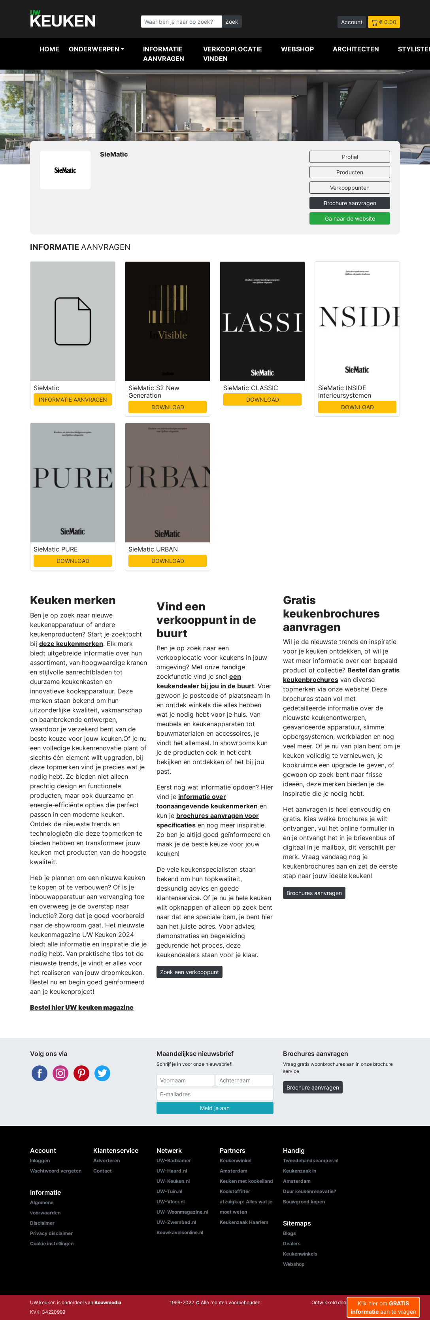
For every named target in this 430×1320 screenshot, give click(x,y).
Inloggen (40, 1160)
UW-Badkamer (174, 1160)
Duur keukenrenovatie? (309, 1191)
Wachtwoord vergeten (55, 1171)
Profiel (350, 156)
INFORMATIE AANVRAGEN (73, 399)
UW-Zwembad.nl (176, 1222)
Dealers (292, 1243)
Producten (349, 172)
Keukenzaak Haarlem (244, 1222)
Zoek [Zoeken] (231, 21)
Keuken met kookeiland (246, 1181)
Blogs (289, 1233)
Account (351, 22)
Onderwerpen (94, 49)
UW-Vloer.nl (171, 1202)
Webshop (297, 49)
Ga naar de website (350, 218)
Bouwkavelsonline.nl (180, 1232)
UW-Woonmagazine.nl (182, 1212)
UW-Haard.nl (172, 1171)
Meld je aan (215, 1108)
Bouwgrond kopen (304, 1202)
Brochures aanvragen (314, 892)
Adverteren (106, 1160)
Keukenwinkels (300, 1254)
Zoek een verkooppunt (189, 972)
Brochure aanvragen (350, 203)
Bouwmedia (107, 1302)
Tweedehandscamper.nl (310, 1160)
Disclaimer (42, 1223)
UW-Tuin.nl (169, 1191)
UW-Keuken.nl (173, 1181)
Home (49, 49)
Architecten (356, 49)
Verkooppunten (350, 187)
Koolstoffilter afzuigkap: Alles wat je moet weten (246, 1201)
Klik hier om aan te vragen (383, 1307)
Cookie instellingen (52, 1243)
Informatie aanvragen (163, 53)
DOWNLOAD (167, 407)
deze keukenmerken (71, 644)
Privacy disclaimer (51, 1233)
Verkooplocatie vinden (232, 53)
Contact (102, 1171)
